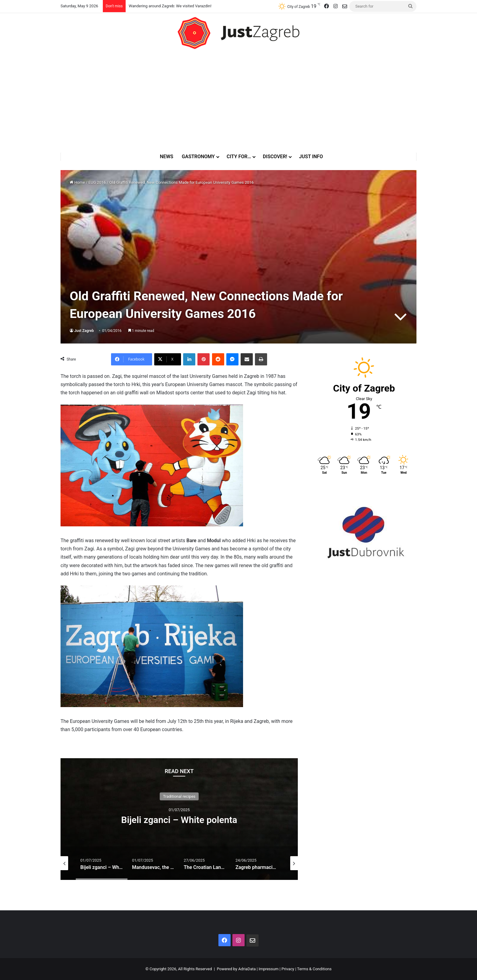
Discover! (277, 156)
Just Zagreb (84, 331)
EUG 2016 (97, 182)
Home (77, 182)
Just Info (313, 156)
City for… (240, 156)
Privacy (287, 969)
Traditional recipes (179, 796)
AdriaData (247, 969)
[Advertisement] (238, 100)
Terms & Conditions (314, 969)
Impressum (268, 969)
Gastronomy (200, 156)
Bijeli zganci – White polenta (179, 819)
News (168, 156)
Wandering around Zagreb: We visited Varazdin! (170, 6)
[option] (179, 819)
